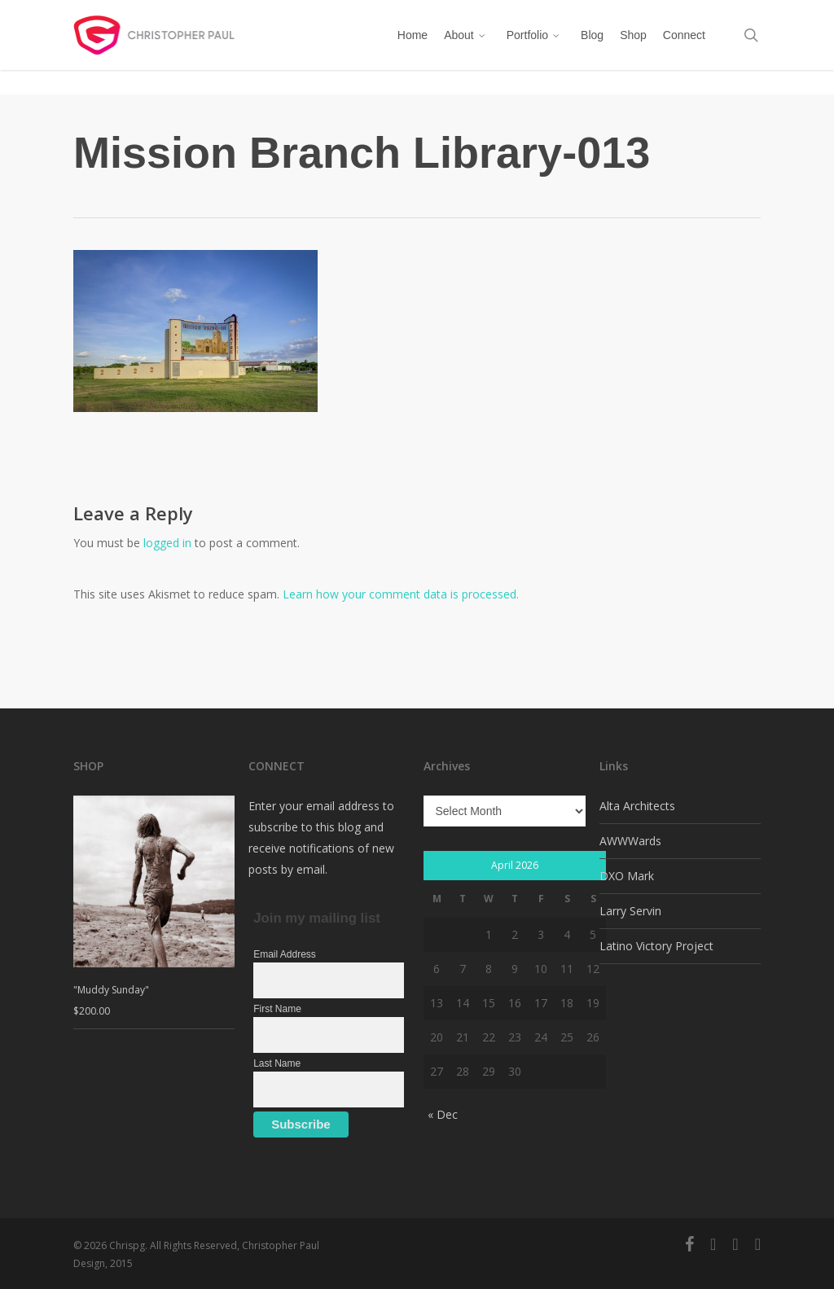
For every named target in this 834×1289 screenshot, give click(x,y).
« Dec (443, 1114)
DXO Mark (626, 875)
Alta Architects (637, 805)
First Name (277, 1009)
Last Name (277, 1063)
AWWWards (630, 840)
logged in (167, 542)
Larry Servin (630, 911)
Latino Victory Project (656, 946)
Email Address (284, 954)
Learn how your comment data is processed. (401, 594)
